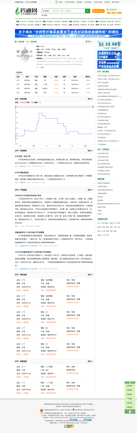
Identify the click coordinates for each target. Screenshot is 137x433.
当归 (115, 227)
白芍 (23, 280)
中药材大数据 (98, 2)
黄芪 (107, 231)
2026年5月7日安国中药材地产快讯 (28, 195)
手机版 (60, 2)
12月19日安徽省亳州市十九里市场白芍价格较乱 (33, 252)
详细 (42, 67)
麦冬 (118, 223)
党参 (111, 227)
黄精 (111, 223)
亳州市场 (22, 166)
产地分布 (117, 21)
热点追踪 (30, 25)
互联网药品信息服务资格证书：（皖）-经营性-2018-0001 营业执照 (64, 413)
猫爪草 (99, 227)
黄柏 (115, 231)
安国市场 (22, 182)
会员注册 (34, 2)
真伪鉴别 (76, 25)
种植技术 (83, 25)
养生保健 (91, 25)
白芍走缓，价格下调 (22, 156)
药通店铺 (103, 21)
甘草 (107, 235)
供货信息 (50, 25)
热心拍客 (110, 25)
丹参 (98, 231)
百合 (118, 227)
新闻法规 (110, 21)
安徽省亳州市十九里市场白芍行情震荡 (29, 232)
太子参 (103, 231)
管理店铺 (107, 2)
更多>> (90, 99)
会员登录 (28, 2)
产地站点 (64, 25)
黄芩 (104, 227)
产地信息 (30, 21)
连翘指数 (79, 2)
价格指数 (64, 21)
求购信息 (57, 25)
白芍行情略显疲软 (22, 172)
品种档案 (76, 21)
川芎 (104, 235)
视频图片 (38, 25)
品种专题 (103, 25)
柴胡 (111, 231)
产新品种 (83, 21)
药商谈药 (117, 25)
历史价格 (57, 21)
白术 (98, 223)
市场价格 (50, 21)
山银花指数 (87, 2)
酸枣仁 (107, 223)
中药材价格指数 (69, 2)
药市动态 (23, 25)
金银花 (99, 235)
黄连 (107, 227)
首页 (27, 42)
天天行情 (23, 21)
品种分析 (38, 21)
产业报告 (91, 21)
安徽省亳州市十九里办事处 (28, 246)
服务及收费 (115, 2)
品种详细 (34, 42)
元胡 (102, 223)
